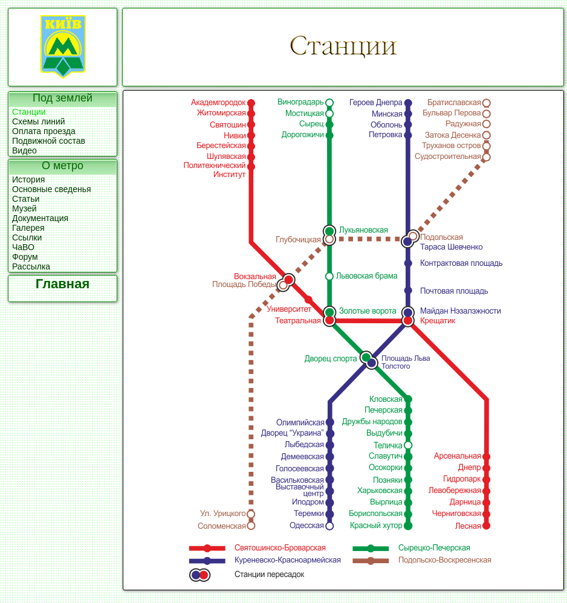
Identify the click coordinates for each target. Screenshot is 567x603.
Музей (24, 208)
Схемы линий (38, 121)
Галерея (28, 228)
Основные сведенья (51, 189)
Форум (25, 257)
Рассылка (31, 266)
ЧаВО (23, 247)
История (28, 179)
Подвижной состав (48, 141)
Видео (24, 150)
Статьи (25, 199)
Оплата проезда (44, 131)
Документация (40, 218)
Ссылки (27, 237)
